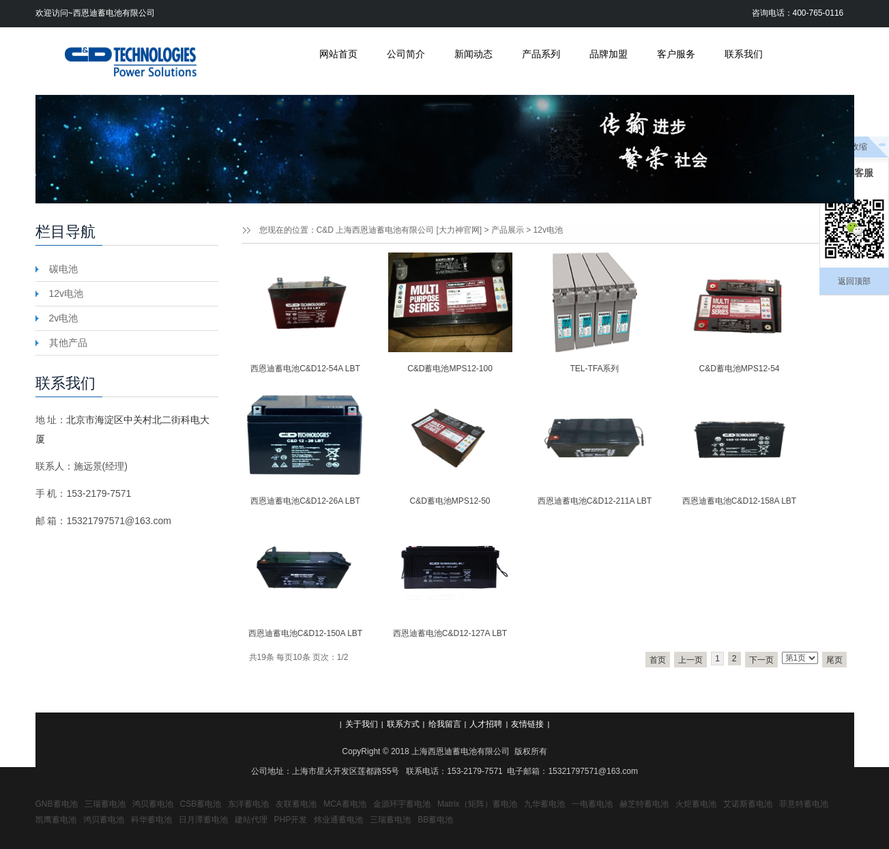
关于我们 (361, 724)
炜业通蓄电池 (338, 819)
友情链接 (527, 724)
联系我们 (744, 53)
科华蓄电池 (151, 819)
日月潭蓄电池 (203, 819)
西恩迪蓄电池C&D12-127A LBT (450, 633)
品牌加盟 (608, 53)
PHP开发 (291, 819)
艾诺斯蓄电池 (747, 804)
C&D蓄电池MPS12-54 (739, 368)
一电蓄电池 (592, 804)
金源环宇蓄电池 (402, 804)
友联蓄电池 (296, 804)
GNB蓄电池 (56, 804)
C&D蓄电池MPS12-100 (450, 368)
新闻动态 (473, 53)
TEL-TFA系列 (594, 368)
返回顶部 (854, 281)
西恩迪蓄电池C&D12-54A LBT (305, 368)
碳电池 (63, 268)
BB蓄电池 (435, 819)
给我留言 (444, 724)
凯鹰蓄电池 (55, 819)
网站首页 (338, 53)
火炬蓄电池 (695, 804)
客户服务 (676, 53)
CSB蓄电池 (201, 804)
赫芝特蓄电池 (644, 804)
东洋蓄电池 (248, 804)
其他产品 (68, 342)
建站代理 (251, 819)
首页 (658, 660)
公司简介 (406, 53)
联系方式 (403, 724)
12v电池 (548, 230)
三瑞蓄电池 (105, 804)
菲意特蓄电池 (803, 804)
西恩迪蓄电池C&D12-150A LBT (305, 633)
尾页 (834, 660)
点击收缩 (850, 147)
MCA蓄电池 (344, 804)
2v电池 (63, 318)
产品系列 (541, 53)
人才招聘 (485, 724)
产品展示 (507, 230)
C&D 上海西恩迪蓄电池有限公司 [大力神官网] (399, 230)
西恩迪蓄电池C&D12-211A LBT (595, 501)
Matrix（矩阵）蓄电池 (477, 804)
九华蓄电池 (544, 804)
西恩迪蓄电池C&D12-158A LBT (739, 501)
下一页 (761, 660)
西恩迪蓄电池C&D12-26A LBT (305, 501)
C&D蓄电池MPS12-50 (449, 501)
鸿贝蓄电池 (152, 804)
